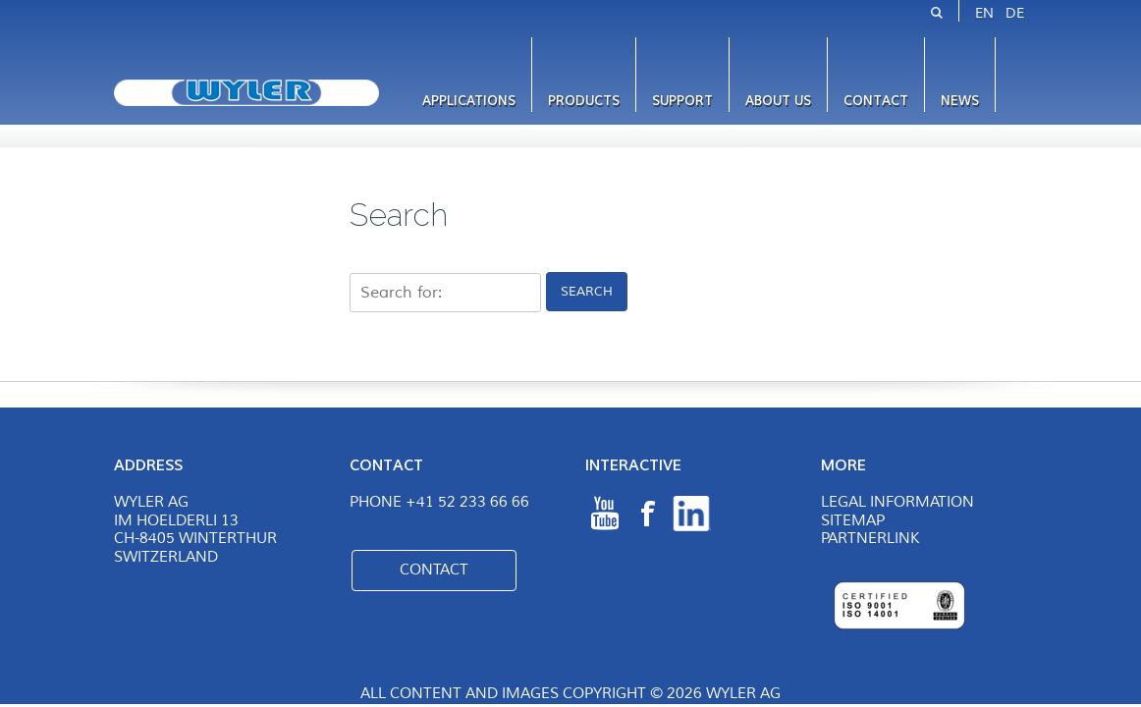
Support (682, 100)
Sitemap (853, 521)
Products (584, 100)
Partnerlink (870, 538)
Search (587, 291)
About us (778, 100)
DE (1014, 13)
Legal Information (897, 502)
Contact (875, 100)
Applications (469, 100)
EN (984, 13)
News (960, 100)
